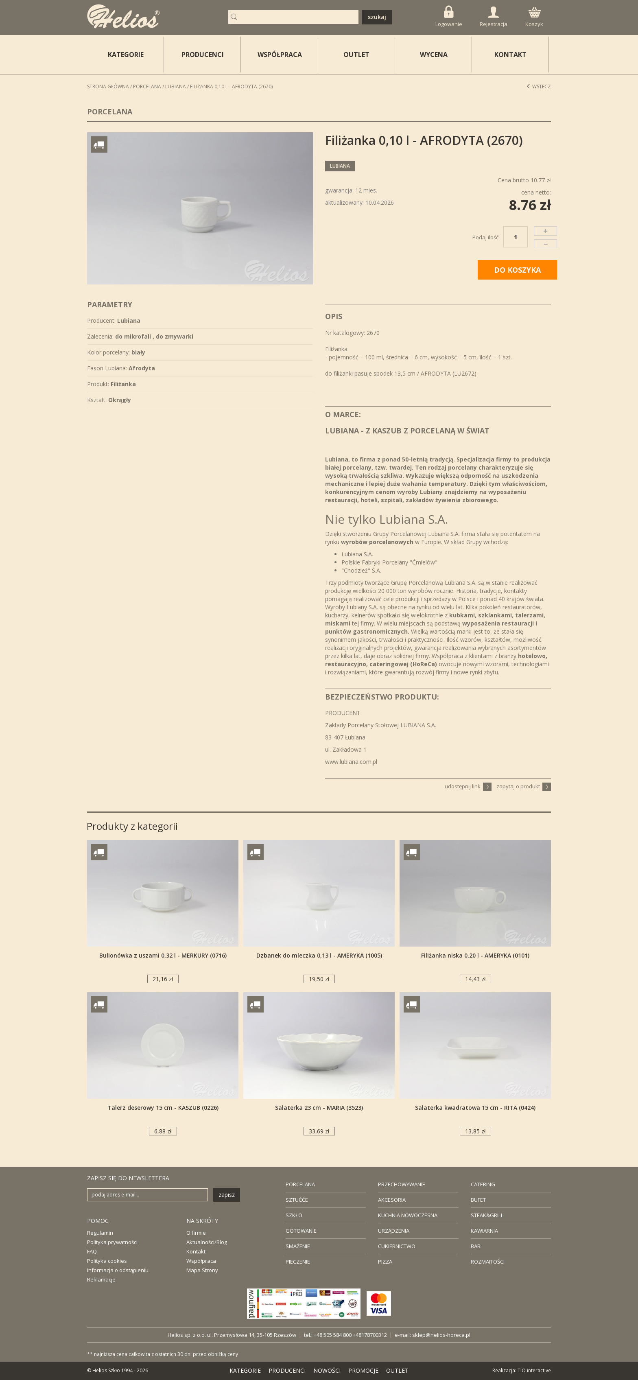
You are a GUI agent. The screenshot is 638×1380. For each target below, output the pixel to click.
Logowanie (448, 16)
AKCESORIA (392, 1199)
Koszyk (534, 17)
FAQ (92, 1251)
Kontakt (195, 1251)
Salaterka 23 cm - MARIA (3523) (319, 1107)
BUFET (478, 1199)
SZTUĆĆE (297, 1199)
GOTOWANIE (301, 1230)
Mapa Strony (202, 1270)
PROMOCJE (363, 1370)
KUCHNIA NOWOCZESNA (407, 1215)
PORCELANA (300, 1184)
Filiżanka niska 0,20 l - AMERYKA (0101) (475, 955)
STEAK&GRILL (487, 1215)
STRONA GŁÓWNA (108, 86)
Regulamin (100, 1232)
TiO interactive (534, 1370)
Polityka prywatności (112, 1242)
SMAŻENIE (298, 1246)
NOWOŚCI (327, 1370)
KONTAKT (510, 54)
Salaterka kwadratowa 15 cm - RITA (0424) (475, 1107)
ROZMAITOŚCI (488, 1261)
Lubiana (175, 86)
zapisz (226, 1194)
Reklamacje (101, 1279)
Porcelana (147, 86)
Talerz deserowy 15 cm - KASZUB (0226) (162, 1107)
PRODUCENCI (202, 54)
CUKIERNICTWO (396, 1246)
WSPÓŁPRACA (280, 54)
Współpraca (201, 1260)
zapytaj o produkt (523, 786)
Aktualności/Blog (206, 1242)
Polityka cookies (107, 1260)
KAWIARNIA (484, 1230)
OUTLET (356, 54)
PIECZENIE (298, 1261)
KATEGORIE (245, 1370)
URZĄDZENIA (393, 1230)
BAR (476, 1246)
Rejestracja (493, 17)
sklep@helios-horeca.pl (441, 1334)
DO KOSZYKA (517, 270)
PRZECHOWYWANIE (401, 1184)
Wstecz (538, 86)
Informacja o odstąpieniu (118, 1270)
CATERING (483, 1184)
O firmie (196, 1232)
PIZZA (385, 1261)
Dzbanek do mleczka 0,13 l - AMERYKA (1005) (319, 955)
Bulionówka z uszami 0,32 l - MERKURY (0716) (163, 955)
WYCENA (434, 54)
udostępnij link (468, 786)
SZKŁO (294, 1215)
